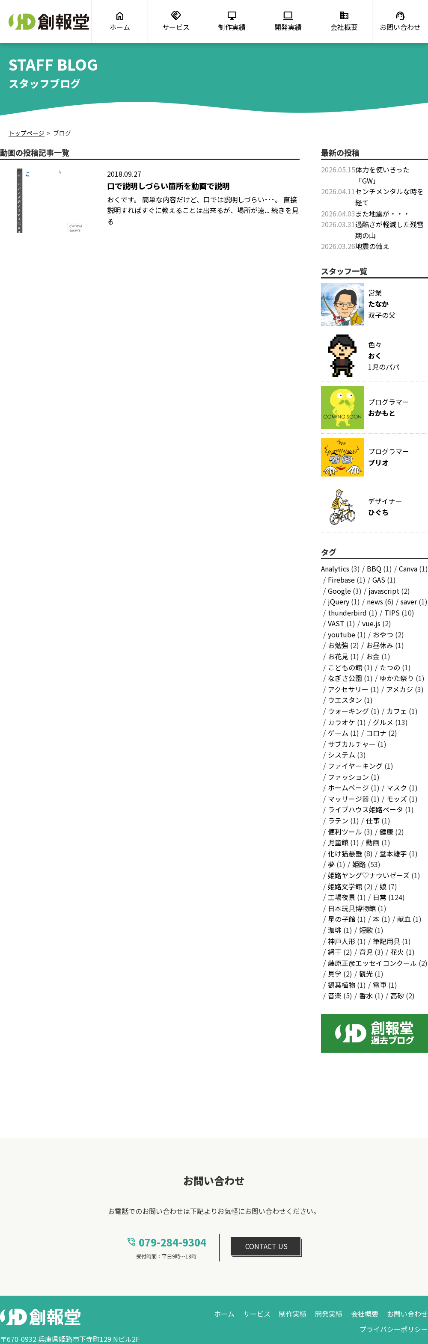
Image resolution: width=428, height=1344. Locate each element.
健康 (386, 831)
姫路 (359, 864)
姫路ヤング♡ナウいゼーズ (369, 875)
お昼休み (379, 645)
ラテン (338, 820)
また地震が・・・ (382, 213)
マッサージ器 (348, 798)
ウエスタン (345, 700)
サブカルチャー (352, 744)
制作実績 (292, 1313)
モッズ (396, 798)
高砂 (397, 995)
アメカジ (399, 689)
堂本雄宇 (393, 853)
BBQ (374, 568)
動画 (373, 842)
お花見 (338, 656)
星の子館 (341, 919)
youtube (341, 634)
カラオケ (341, 722)
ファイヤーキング (355, 766)
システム (341, 754)
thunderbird (347, 612)
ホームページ (348, 787)
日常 (379, 897)
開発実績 (328, 1313)
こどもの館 (345, 667)
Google (339, 591)
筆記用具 (386, 941)
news (375, 601)
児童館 (338, 842)
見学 (335, 973)
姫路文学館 (345, 886)
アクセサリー (348, 689)
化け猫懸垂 (345, 853)
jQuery (338, 601)
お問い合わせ (407, 1313)
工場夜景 (341, 897)
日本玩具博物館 (352, 908)
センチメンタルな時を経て (389, 196)
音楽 (335, 995)
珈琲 (335, 930)
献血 (404, 919)
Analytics (335, 568)
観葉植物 (341, 985)
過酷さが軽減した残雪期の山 (389, 229)
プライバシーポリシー (394, 1329)
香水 (366, 995)
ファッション (348, 777)
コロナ (376, 733)
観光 (366, 973)
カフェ (396, 711)
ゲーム (338, 733)
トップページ (27, 133)
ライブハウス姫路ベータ (365, 809)
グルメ (383, 722)
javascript (384, 591)
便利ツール (345, 831)
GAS (378, 579)
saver (409, 601)
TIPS (392, 612)
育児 (366, 952)
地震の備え (372, 246)
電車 (379, 985)
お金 (373, 656)
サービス (256, 1313)
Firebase (341, 579)
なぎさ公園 (345, 678)
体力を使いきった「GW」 (382, 175)
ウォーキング (348, 711)
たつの (390, 667)
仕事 (373, 820)
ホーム (224, 1313)
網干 (335, 952)
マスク (396, 787)
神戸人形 (341, 941)
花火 (397, 952)
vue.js (371, 623)
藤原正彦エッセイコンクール (372, 963)
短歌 (366, 930)
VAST (336, 623)
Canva (408, 568)
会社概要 (364, 1313)
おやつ (383, 634)
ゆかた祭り (397, 678)
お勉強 (338, 645)
